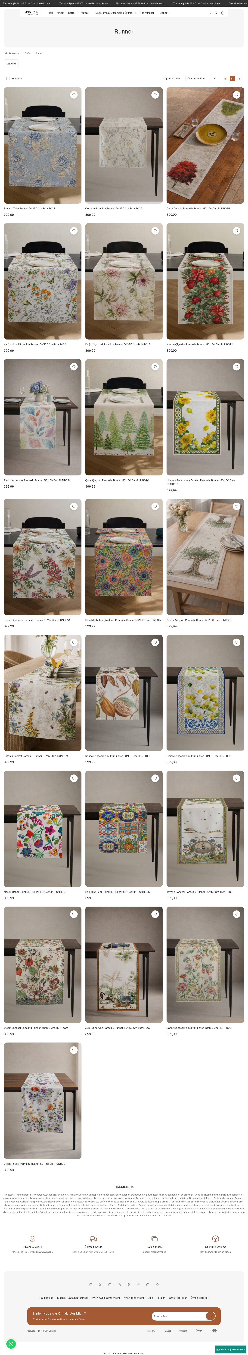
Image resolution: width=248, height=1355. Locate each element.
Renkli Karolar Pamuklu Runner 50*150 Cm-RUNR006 (117, 892)
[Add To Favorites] (74, 95)
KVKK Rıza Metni (134, 1298)
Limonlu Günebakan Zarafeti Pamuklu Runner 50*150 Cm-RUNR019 (201, 482)
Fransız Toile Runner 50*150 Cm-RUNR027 (29, 208)
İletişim (161, 1298)
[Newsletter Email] (184, 1316)
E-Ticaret (117, 1353)
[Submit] (210, 1316)
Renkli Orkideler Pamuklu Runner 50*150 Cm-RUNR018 (37, 620)
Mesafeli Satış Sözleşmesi (72, 1298)
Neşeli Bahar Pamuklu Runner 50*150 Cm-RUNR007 (35, 892)
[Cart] (223, 13)
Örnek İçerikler (178, 1298)
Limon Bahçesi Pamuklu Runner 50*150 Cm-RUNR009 (199, 756)
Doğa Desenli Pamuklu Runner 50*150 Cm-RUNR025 (198, 208)
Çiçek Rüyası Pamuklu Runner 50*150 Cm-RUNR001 (35, 1163)
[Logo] (32, 13)
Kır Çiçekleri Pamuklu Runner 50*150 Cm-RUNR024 (35, 344)
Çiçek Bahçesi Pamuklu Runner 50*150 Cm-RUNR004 (36, 1028)
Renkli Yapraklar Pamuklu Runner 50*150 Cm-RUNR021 (37, 480)
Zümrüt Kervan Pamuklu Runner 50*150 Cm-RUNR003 (118, 1028)
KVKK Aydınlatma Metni (105, 1298)
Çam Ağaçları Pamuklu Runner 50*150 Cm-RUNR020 (117, 480)
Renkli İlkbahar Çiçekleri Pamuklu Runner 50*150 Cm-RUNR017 (123, 620)
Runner (39, 53)
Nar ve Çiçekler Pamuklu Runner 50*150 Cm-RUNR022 (200, 344)
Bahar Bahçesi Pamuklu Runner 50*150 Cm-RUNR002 (199, 1028)
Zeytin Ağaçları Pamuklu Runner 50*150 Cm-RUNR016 (199, 620)
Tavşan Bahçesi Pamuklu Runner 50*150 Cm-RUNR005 (199, 892)
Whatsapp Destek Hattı (231, 1349)
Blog (150, 1298)
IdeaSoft (106, 1353)
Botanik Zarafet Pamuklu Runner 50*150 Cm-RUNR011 (36, 756)
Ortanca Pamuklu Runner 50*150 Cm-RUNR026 (113, 208)
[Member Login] (216, 13)
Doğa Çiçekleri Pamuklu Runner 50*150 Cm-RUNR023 (117, 344)
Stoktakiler (17, 78)
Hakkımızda (46, 1298)
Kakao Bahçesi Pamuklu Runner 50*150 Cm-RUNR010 (117, 756)
